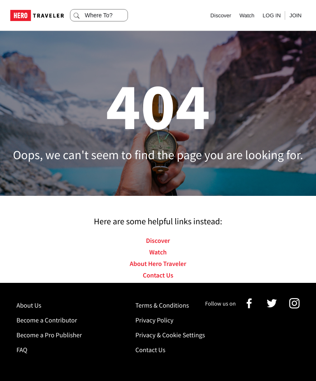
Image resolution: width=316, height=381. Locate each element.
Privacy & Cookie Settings (170, 335)
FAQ (21, 350)
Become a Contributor (46, 320)
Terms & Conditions (162, 305)
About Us (29, 305)
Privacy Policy (154, 320)
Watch (246, 15)
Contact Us (158, 275)
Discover (220, 15)
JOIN (295, 15)
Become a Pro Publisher (49, 335)
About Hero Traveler (158, 264)
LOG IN (272, 15)
